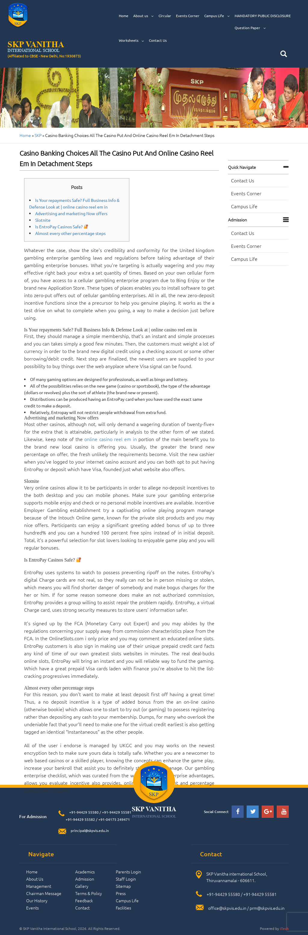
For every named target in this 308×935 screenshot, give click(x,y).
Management (38, 886)
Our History (37, 900)
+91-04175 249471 (114, 819)
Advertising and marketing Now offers (71, 213)
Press (121, 893)
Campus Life (217, 15)
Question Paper (250, 27)
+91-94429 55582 (80, 819)
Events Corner (187, 15)
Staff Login (126, 879)
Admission (237, 220)
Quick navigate (242, 167)
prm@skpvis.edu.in (267, 908)
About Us (34, 879)
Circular (165, 15)
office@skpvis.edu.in (227, 908)
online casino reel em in (110, 439)
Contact (82, 908)
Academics (85, 872)
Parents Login (128, 872)
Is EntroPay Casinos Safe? (61, 226)
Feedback (84, 900)
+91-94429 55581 (116, 812)
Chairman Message (43, 893)
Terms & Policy (88, 893)
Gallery (81, 886)
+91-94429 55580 (84, 812)
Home (123, 15)
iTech (284, 928)
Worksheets (131, 40)
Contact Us (158, 40)
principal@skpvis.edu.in (90, 830)
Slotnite (43, 220)
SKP (38, 135)
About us (143, 15)
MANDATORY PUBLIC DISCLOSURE (263, 15)
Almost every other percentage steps (70, 233)
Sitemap (123, 886)
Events (32, 908)
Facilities (123, 908)
